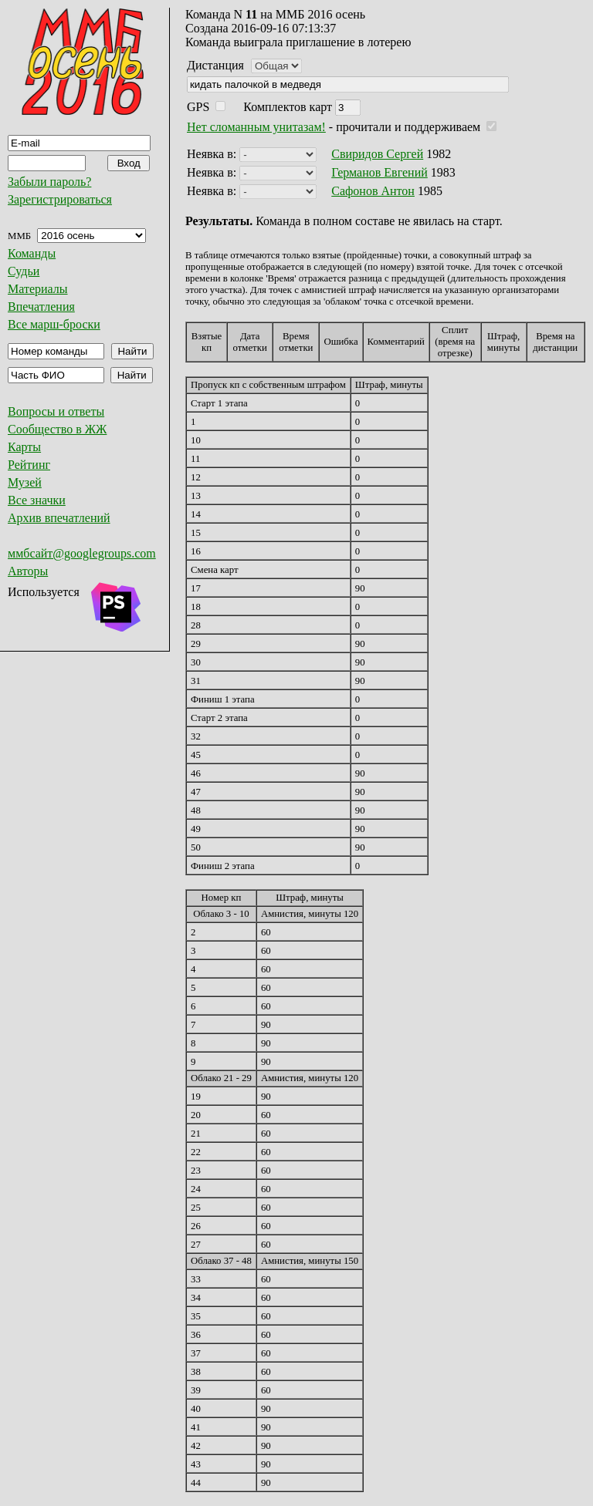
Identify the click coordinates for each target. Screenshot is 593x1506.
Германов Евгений (379, 172)
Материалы (38, 288)
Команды (32, 253)
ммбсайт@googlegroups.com (82, 553)
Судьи (23, 271)
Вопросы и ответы (56, 411)
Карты (24, 446)
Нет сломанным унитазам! (256, 126)
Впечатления (41, 306)
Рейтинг (29, 464)
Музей (25, 482)
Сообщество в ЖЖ (57, 429)
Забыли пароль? (49, 181)
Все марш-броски (54, 324)
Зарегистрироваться (60, 199)
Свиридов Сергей (377, 153)
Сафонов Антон (373, 190)
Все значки (37, 500)
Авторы (28, 571)
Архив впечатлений (59, 517)
